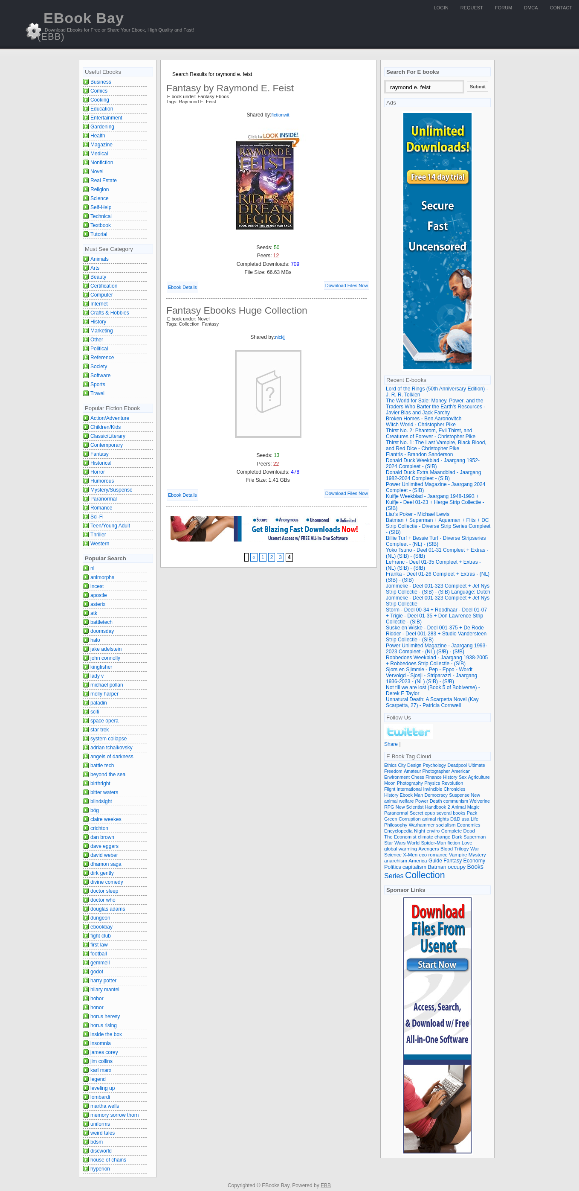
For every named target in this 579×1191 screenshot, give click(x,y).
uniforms (100, 1124)
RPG (389, 807)
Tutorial (98, 234)
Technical (101, 216)
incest (97, 586)
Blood (446, 848)
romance (438, 854)
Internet (99, 304)
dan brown (102, 837)
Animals (99, 259)
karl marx (100, 1070)
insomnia (100, 1043)
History (98, 322)
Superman (474, 836)
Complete (451, 830)
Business (100, 82)
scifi (94, 712)
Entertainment (106, 118)
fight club (100, 936)
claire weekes (106, 819)
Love (467, 842)
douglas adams (107, 909)
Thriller (98, 535)
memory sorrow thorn (114, 1115)
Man (418, 795)
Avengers (428, 848)
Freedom (393, 771)
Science (99, 198)
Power (421, 801)
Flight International (403, 789)
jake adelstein (106, 649)
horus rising (103, 1025)
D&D (455, 818)
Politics (392, 867)
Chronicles (455, 789)
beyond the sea (107, 774)
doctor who (103, 900)
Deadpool (457, 765)
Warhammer (422, 824)
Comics (98, 91)
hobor (97, 999)
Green (390, 818)
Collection (425, 875)
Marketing (101, 331)
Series (394, 875)
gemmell (100, 963)
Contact (561, 7)
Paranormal (103, 499)
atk (93, 613)
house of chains (108, 1160)
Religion (99, 189)
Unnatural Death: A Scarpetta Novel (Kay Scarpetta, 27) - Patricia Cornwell (432, 702)
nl (92, 568)
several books (451, 812)
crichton (99, 828)
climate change (434, 836)
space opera (104, 721)
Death (436, 801)
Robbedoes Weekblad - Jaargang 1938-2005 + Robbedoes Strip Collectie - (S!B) (437, 661)
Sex (462, 777)
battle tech (102, 766)
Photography (410, 783)
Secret (416, 812)
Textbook (100, 225)
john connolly (105, 658)
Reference (102, 358)
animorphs (102, 577)
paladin (98, 703)
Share (391, 744)
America (417, 860)
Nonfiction (101, 163)
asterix (97, 604)
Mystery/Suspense (111, 490)
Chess (417, 777)
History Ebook (398, 795)
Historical (100, 463)
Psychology (434, 765)
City (401, 765)
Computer (101, 295)
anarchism (395, 860)
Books (475, 867)
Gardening (102, 127)
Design (414, 765)
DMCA (531, 7)
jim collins (101, 1061)
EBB (326, 1185)
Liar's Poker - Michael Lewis (417, 514)
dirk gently (102, 873)
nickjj (280, 337)
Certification (103, 286)
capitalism (414, 867)
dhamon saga (106, 864)
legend (98, 1079)
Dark (457, 836)
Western (99, 544)
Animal (459, 807)
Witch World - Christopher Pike (421, 425)
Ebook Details (182, 287)
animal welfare (399, 801)
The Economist (400, 836)
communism (455, 801)
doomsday (102, 631)
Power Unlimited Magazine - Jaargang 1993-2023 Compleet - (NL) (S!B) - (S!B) (436, 649)
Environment (397, 777)
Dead (469, 830)
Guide (435, 861)
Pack (472, 812)
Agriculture (479, 777)
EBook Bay (81, 26)
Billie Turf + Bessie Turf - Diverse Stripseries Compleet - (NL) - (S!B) (436, 541)
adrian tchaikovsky (111, 748)
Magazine (101, 145)
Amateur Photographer (427, 771)
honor (97, 1007)
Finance (434, 777)
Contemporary (106, 445)
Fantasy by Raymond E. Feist (230, 87)
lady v (97, 676)
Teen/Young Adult (110, 526)
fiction (454, 842)
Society (98, 367)
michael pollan (106, 685)
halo (95, 640)
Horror (97, 472)
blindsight (101, 801)
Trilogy (462, 848)
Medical (99, 154)
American (461, 771)
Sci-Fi (97, 517)
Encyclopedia (398, 830)
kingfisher (101, 667)
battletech (101, 622)
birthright (100, 783)
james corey (104, 1052)
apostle (98, 595)
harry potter (103, 981)
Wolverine (479, 801)
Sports (97, 384)
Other (96, 340)
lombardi (100, 1097)
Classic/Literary (107, 436)
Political (99, 349)
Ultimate (476, 765)
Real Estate (103, 180)
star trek (99, 730)
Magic (473, 807)
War (474, 848)
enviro (433, 830)
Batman (437, 867)
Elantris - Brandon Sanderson (419, 454)
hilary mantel (104, 990)
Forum (503, 7)
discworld (101, 1151)
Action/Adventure (109, 418)
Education (101, 109)
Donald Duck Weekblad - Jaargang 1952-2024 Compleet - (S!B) (433, 463)
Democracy (436, 795)
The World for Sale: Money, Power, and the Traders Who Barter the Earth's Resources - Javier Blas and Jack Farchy (435, 407)
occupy (457, 867)
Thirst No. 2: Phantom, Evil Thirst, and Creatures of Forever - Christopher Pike (430, 434)
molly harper (104, 694)
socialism (446, 824)
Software (100, 376)
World (413, 842)
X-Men (410, 854)
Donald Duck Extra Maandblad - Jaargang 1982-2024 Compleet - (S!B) (433, 475)
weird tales (102, 1133)
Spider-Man (433, 842)
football (98, 954)
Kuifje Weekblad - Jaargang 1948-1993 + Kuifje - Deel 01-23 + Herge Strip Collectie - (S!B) (435, 502)
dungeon (100, 918)
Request (471, 7)
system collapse (108, 739)
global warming (400, 848)
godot (96, 972)
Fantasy (99, 454)
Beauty (98, 277)
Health (97, 136)
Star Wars (394, 842)
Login (441, 7)
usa (465, 818)
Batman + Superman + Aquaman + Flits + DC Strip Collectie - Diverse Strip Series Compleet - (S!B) (438, 526)
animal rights (435, 818)
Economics (469, 824)
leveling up (102, 1088)
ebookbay (101, 927)
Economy (474, 861)
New (476, 795)
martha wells (104, 1106)
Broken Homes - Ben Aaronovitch (423, 419)
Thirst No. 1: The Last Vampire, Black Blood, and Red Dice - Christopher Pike (436, 445)
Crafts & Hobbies (109, 313)
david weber (104, 855)
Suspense (459, 795)
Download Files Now (346, 285)
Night (419, 830)
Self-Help (100, 207)
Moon (390, 783)
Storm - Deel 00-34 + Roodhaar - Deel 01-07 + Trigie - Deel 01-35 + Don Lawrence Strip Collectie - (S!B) (436, 616)
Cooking (99, 100)
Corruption (410, 818)
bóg (94, 810)
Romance (101, 508)
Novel (97, 172)
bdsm (96, 1142)
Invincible (433, 789)
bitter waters (104, 792)
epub (430, 812)
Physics (432, 783)
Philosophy (395, 824)
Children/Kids (105, 427)
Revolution (452, 783)
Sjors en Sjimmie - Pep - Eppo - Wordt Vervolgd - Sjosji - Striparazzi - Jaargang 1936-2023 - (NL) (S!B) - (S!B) (431, 675)
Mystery (477, 854)
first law (99, 945)
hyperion (100, 1169)
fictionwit (280, 114)
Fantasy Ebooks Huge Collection (236, 310)
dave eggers (104, 846)
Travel (97, 393)
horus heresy (105, 1016)
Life (474, 818)
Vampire (458, 854)
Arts (94, 268)
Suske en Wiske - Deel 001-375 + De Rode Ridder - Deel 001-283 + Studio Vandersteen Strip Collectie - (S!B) (436, 634)
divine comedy (106, 882)
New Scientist (410, 807)
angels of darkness (111, 757)
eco (423, 854)
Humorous (102, 481)
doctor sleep (104, 891)
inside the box (106, 1034)
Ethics (390, 765)
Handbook (435, 807)
